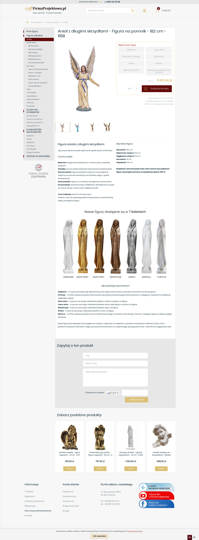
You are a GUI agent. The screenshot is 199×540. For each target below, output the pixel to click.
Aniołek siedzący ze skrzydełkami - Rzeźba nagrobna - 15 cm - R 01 (161, 454)
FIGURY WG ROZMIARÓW (33, 111)
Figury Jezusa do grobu (37, 83)
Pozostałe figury (34, 86)
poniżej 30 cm (32, 116)
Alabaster (131, 50)
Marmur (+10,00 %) (131, 70)
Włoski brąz (159, 56)
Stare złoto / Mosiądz (131, 56)
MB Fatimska (33, 46)
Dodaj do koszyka (160, 89)
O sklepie (29, 492)
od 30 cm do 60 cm (34, 119)
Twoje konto (68, 501)
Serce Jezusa (33, 79)
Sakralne (30, 136)
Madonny (30, 142)
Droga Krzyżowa (33, 152)
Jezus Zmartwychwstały (38, 69)
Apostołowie (32, 96)
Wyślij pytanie (137, 400)
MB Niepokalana (34, 56)
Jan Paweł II (31, 93)
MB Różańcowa (34, 59)
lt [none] (194, 537)
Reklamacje (30, 506)
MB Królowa (33, 53)
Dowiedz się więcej (135, 531)
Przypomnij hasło (71, 506)
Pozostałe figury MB (36, 63)
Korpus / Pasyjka (35, 73)
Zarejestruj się (69, 496)
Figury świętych (33, 99)
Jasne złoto (159, 50)
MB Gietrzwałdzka (35, 49)
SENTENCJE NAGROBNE (38, 156)
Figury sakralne (52, 22)
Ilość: (130, 89)
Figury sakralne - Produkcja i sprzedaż (45, 8)
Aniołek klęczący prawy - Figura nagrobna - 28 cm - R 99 (100, 454)
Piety (29, 89)
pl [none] (190, 537)
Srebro (131, 63)
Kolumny (30, 103)
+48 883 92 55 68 (112, 504)
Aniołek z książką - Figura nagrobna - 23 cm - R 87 (69, 454)
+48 (112, 2)
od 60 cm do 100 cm (35, 122)
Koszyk (66, 511)
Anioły (65, 22)
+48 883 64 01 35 (111, 501)
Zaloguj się (68, 492)
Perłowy (158, 63)
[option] (84, 79)
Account (144, 11)
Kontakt (28, 516)
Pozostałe (31, 106)
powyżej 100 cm (33, 126)
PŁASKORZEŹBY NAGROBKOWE (34, 131)
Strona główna (37, 22)
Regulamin (30, 496)
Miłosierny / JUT (34, 76)
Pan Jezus (31, 66)
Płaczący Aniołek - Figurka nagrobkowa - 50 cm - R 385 (130, 454)
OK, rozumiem (99, 536)
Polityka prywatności (34, 501)
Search (133, 11)
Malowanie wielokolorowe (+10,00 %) (159, 71)
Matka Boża (31, 43)
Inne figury (32, 31)
